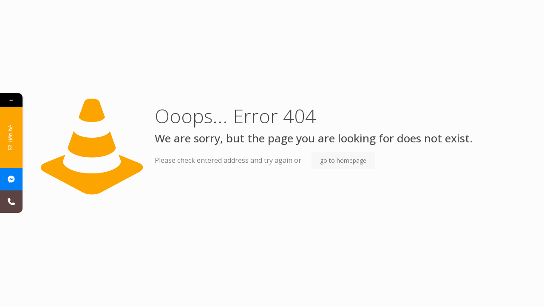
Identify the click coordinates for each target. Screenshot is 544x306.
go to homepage (343, 160)
